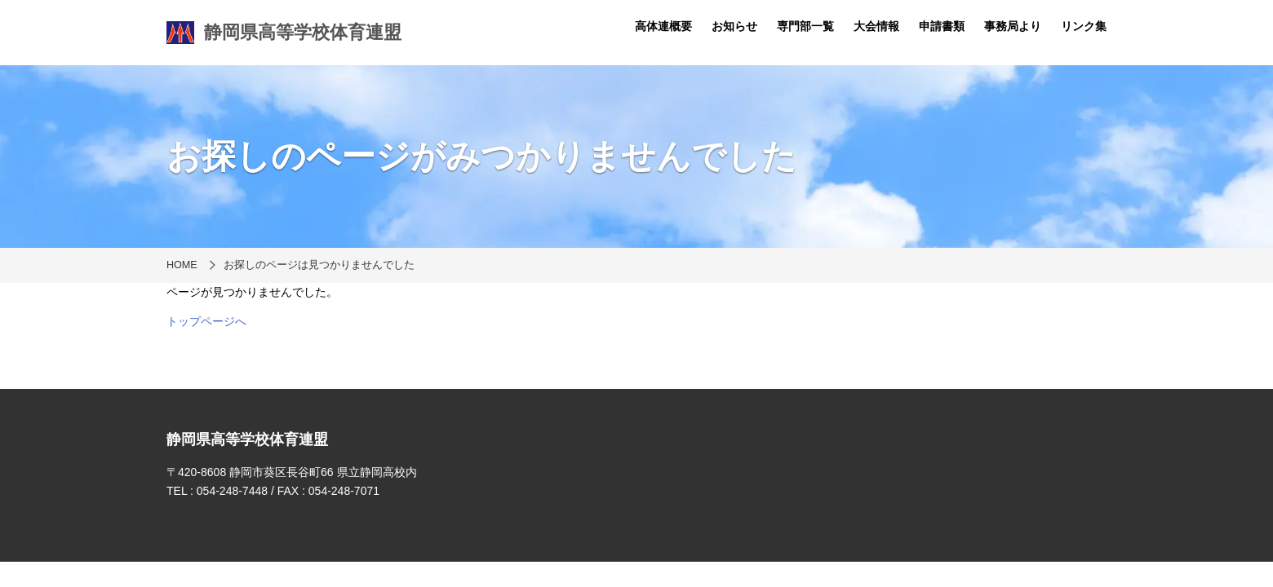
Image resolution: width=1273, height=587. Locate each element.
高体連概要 (663, 26)
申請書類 (942, 26)
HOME (181, 265)
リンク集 (1084, 26)
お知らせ (734, 26)
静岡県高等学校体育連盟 (283, 32)
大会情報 (876, 26)
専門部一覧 (805, 26)
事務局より (1012, 26)
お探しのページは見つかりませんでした (319, 265)
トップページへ (206, 321)
